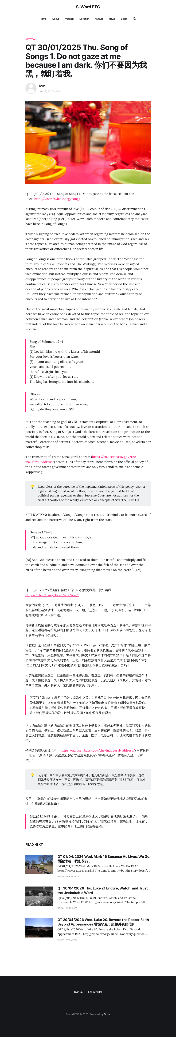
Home (43, 18)
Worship (69, 18)
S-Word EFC (88, 7)
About (55, 18)
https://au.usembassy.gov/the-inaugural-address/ (98, 750)
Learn (124, 18)
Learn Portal (95, 991)
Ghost (107, 1014)
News (112, 18)
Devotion (84, 18)
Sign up (78, 991)
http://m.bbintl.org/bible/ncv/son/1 (52, 595)
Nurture (99, 18)
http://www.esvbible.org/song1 (57, 199)
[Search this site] (134, 18)
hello (42, 86)
